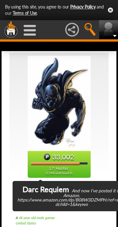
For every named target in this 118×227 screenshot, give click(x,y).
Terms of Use (25, 13)
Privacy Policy (83, 6)
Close (110, 10)
